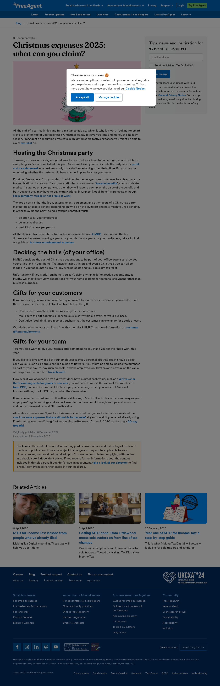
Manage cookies (108, 97)
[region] (111, 87)
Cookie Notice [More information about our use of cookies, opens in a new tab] (135, 88)
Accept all (82, 97)
